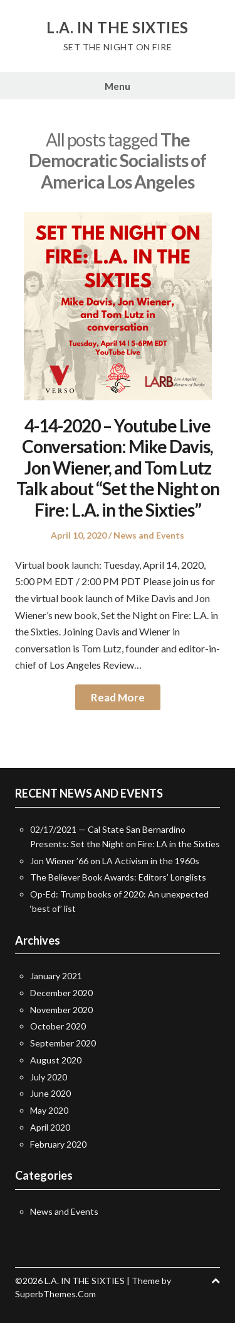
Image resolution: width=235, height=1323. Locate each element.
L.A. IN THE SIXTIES (117, 27)
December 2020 (61, 992)
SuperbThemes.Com (55, 1293)
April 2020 (50, 1127)
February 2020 (58, 1144)
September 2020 (63, 1043)
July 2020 (48, 1077)
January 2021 (56, 975)
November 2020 (61, 1009)
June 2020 (50, 1093)
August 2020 (55, 1060)
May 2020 (49, 1110)
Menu (117, 86)
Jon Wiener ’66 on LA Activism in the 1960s (114, 860)
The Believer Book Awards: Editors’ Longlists (118, 877)
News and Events (148, 535)
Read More (118, 697)
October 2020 (58, 1026)
